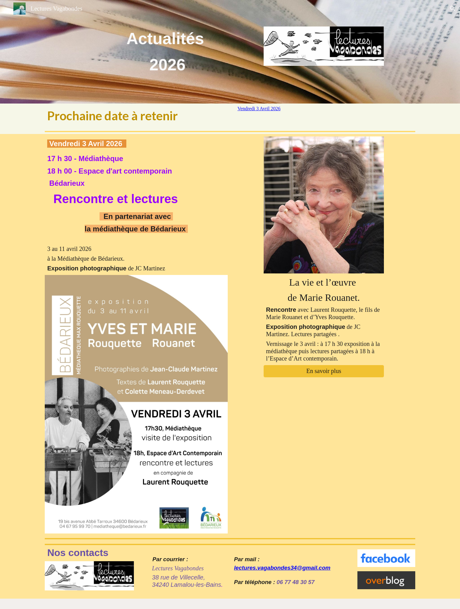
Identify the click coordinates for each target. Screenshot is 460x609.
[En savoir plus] (324, 371)
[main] (167, 51)
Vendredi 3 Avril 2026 (258, 108)
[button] (452, 8)
